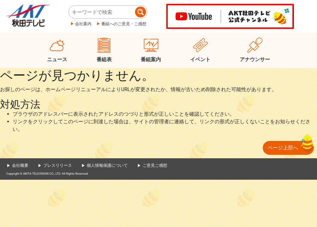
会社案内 (83, 23)
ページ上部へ (283, 148)
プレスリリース (57, 165)
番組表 (104, 59)
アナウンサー (255, 59)
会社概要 (20, 165)
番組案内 (151, 59)
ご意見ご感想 (155, 165)
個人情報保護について (107, 165)
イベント (200, 59)
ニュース (57, 59)
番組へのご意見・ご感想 (123, 23)
